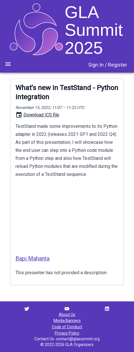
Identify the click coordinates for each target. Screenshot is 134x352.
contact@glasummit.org (78, 339)
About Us (67, 314)
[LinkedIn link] (107, 308)
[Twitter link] (26, 308)
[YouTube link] (67, 308)
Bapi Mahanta (32, 258)
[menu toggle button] (8, 64)
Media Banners (67, 320)
